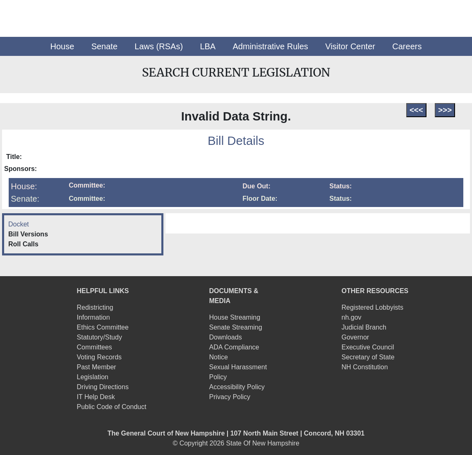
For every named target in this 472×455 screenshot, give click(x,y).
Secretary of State (367, 357)
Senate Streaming (235, 327)
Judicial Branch (363, 327)
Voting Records (99, 357)
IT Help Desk (96, 396)
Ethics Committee (103, 327)
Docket (18, 224)
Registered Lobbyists (372, 307)
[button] (62, 46)
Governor (355, 337)
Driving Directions (103, 386)
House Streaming (235, 317)
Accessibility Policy (237, 386)
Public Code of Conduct (111, 406)
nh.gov (351, 317)
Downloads (225, 337)
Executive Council (367, 347)
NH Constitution (364, 367)
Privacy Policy (230, 396)
